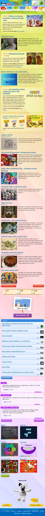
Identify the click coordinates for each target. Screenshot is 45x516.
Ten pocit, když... (7, 362)
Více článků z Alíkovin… (9, 285)
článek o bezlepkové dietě (36, 154)
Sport (4, 383)
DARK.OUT (28, 432)
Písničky (42, 510)
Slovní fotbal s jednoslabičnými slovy (13, 351)
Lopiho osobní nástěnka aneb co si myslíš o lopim (18, 372)
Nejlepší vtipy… (7, 420)
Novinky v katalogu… (36, 505)
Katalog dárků (17, 513)
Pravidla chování (35, 510)
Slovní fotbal (6, 367)
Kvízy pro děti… (38, 285)
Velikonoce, (5, 407)
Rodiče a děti (14, 407)
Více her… (5, 475)
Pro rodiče (19, 510)
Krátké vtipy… (38, 420)
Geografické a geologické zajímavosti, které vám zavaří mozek (17, 324)
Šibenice (9, 432)
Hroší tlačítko (22, 315)
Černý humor (6, 395)
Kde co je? (13, 510)
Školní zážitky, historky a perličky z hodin (15, 330)
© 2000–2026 (5, 510)
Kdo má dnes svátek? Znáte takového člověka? (17, 346)
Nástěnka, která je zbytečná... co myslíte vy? (16, 341)
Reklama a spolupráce (26, 513)
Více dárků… (6, 505)
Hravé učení (28, 465)
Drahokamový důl (9, 465)
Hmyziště (9, 449)
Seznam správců (26, 510)
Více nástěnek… (7, 377)
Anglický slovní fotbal (8, 356)
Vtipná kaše (28, 449)
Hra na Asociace (7, 336)
